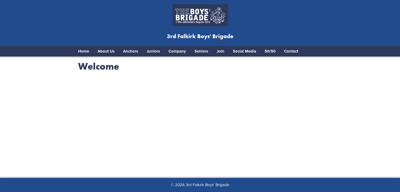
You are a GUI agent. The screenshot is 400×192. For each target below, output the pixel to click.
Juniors (153, 51)
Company (177, 51)
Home (83, 51)
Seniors (201, 51)
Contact (291, 51)
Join (220, 51)
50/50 (270, 51)
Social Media (244, 51)
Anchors (130, 51)
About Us (106, 51)
